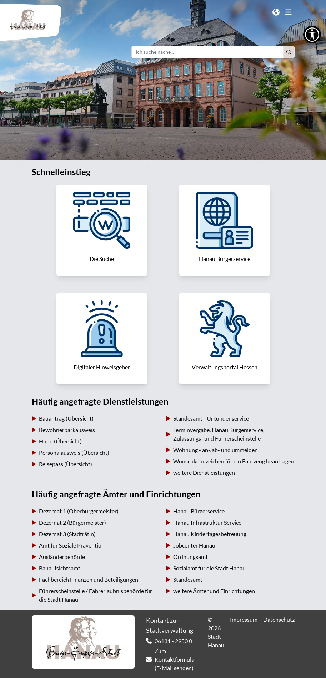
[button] (289, 52)
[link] (101, 230)
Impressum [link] (243, 619)
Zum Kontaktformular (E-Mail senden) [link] (175, 659)
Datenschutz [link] (279, 619)
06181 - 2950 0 (173, 640)
